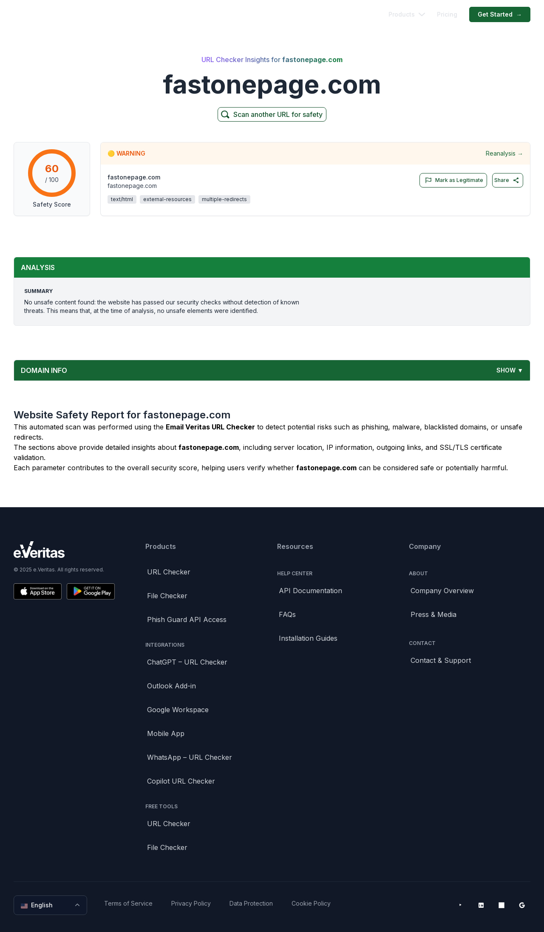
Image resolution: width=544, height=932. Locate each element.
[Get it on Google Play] (91, 591)
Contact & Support (441, 660)
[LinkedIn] (481, 905)
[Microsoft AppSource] (501, 905)
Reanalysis (504, 153)
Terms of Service (128, 903)
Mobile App (165, 733)
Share (506, 180)
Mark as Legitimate (452, 180)
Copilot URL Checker (181, 781)
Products (406, 14)
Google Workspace (178, 709)
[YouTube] (460, 905)
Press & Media (433, 614)
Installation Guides (308, 638)
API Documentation (310, 590)
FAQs (287, 614)
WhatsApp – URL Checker (189, 757)
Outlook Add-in (171, 686)
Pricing (447, 14)
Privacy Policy (191, 903)
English (51, 905)
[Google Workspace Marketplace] (521, 905)
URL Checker (168, 572)
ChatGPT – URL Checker (187, 662)
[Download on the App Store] (38, 591)
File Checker (167, 595)
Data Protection (251, 903)
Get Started (500, 14)
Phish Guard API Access (187, 619)
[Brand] (64, 549)
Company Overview (442, 590)
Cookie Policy (311, 903)
